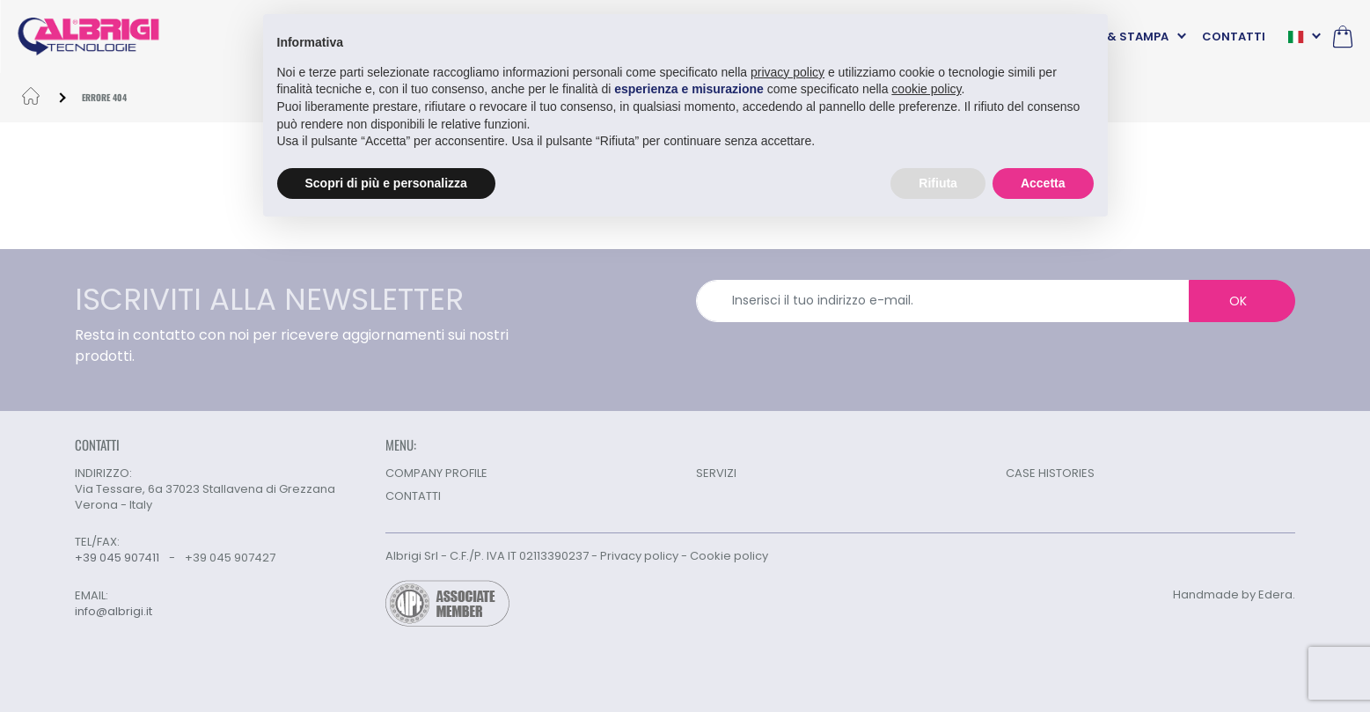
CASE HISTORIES (1050, 473)
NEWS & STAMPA (1119, 36)
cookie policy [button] (926, 89)
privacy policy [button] (787, 71)
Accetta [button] (1043, 182)
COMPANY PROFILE (436, 473)
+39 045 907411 (117, 557)
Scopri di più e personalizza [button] (386, 182)
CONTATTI (1233, 36)
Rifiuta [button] (938, 182)
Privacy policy (639, 555)
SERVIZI (716, 473)
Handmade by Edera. (1234, 594)
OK (1238, 301)
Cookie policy (729, 555)
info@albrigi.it (113, 612)
